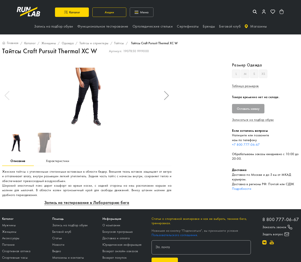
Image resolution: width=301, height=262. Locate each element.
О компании (111, 225)
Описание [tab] (18, 161)
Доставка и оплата (116, 238)
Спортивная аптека (16, 251)
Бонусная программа (117, 231)
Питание (8, 244)
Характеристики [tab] (57, 161)
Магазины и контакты (68, 257)
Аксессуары (10, 238)
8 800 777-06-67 (280, 219)
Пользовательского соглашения (174, 235)
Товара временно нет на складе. (255, 97)
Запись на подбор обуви (70, 225)
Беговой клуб (61, 231)
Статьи (57, 238)
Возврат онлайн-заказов (120, 251)
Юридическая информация (122, 244)
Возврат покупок (114, 257)
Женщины (9, 231)
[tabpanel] (86, 183)
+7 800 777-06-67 (246, 144)
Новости (58, 244)
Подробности (241, 188)
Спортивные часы (15, 257)
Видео (56, 251)
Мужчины (9, 225)
